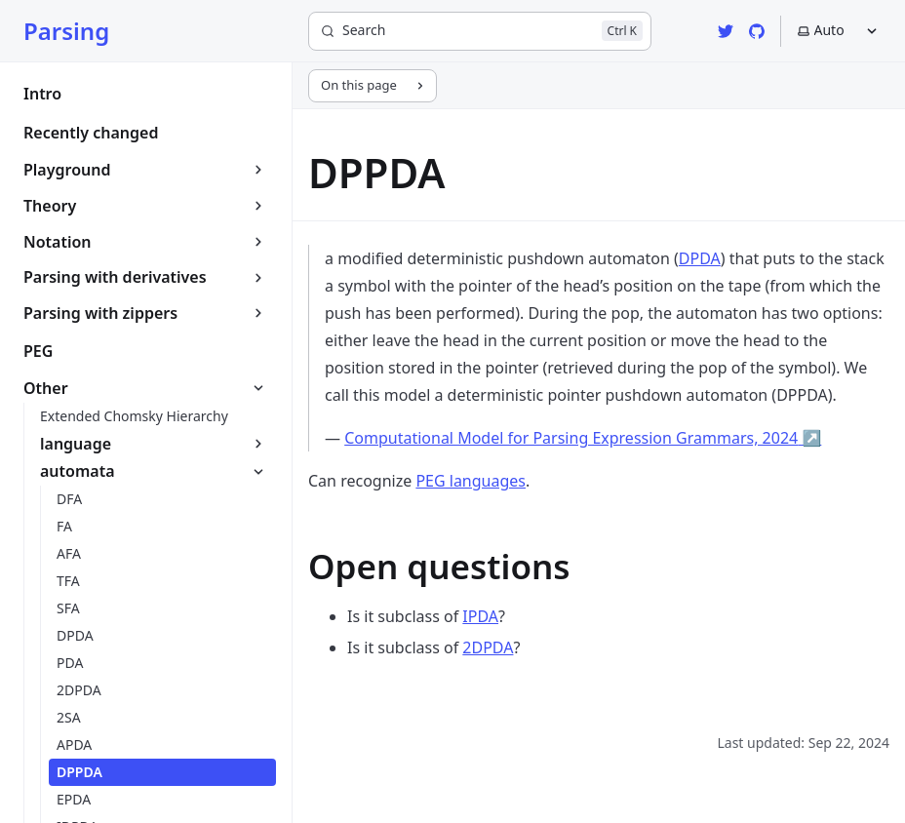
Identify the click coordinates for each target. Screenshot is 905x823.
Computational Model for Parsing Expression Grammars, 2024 (582, 438)
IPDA (480, 616)
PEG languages (470, 480)
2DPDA (487, 647)
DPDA (700, 258)
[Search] (479, 31)
